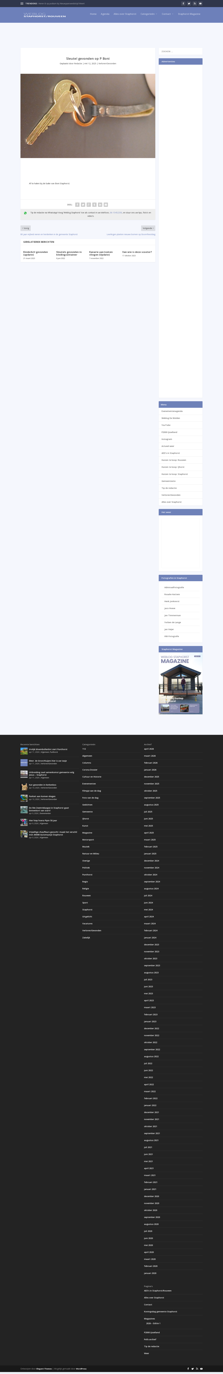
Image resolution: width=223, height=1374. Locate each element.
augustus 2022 (151, 1058)
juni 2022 (148, 1072)
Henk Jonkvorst (171, 603)
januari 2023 (150, 1023)
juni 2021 (148, 1156)
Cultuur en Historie (91, 778)
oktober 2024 (150, 876)
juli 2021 (148, 1149)
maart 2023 (150, 1009)
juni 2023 (148, 988)
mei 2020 (148, 1247)
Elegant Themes (44, 1370)
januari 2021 (150, 1191)
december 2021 (151, 1114)
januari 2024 (150, 939)
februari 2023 (150, 1016)
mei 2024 (148, 911)
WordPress (81, 1370)
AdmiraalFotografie (174, 589)
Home (93, 16)
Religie (85, 890)
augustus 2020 (151, 1226)
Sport (85, 904)
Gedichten (87, 806)
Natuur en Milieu (90, 855)
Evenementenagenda (172, 413)
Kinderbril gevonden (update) (35, 255)
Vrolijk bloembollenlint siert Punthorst (48, 751)
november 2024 (151, 869)
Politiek (86, 869)
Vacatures (87, 925)
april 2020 (149, 1254)
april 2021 (149, 1170)
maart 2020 (150, 1261)
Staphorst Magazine (189, 16)
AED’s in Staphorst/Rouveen (158, 1292)
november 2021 (151, 1121)
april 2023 (149, 1002)
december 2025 (151, 778)
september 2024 (152, 883)
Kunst (85, 827)
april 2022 (149, 1086)
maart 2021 (150, 1177)
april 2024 (149, 918)
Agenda (105, 16)
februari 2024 (150, 932)
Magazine (87, 834)
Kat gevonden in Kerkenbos (42, 786)
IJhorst (85, 820)
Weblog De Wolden (171, 420)
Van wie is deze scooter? (137, 254)
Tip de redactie (169, 490)
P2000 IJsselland (169, 434)
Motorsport (88, 841)
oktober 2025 (150, 792)
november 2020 (151, 1205)
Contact (166, 16)
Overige (86, 862)
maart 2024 (150, 925)
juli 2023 (148, 981)
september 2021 (152, 1135)
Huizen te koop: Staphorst (175, 476)
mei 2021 (148, 1163)
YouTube (166, 427)
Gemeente (87, 813)
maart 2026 (150, 757)
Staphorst (87, 911)
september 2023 (152, 967)
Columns (86, 764)
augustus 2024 (151, 890)
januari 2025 (150, 855)
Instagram (167, 441)
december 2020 (151, 1198)
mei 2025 (148, 827)
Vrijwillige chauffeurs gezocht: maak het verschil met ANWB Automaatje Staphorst (53, 835)
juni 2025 (148, 820)
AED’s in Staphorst (171, 455)
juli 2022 (148, 1065)
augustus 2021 (151, 1142)
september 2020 (152, 1219)
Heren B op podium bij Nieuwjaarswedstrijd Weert (61, 3)
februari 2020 (150, 1268)
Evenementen (45, 815)
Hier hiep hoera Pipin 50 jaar (43, 822)
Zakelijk (86, 939)
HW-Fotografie (171, 638)
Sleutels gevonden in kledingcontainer (69, 255)
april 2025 (149, 834)
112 (84, 750)
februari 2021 (150, 1184)
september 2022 (152, 1051)
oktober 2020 (150, 1212)
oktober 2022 (150, 1044)
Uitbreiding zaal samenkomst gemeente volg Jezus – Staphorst (51, 775)
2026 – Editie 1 (153, 1325)
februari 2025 (150, 848)
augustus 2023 (151, 974)
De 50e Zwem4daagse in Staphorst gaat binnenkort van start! (49, 811)
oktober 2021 (150, 1128)
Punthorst (54, 754)
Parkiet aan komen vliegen (42, 798)
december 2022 (151, 1030)
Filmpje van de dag (91, 792)
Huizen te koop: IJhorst (173, 469)
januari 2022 (150, 1107)
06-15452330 (116, 214)
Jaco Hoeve (169, 610)
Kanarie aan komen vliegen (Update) (101, 255)
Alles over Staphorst (125, 16)
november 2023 (151, 953)
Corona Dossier (89, 771)
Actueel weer (168, 448)
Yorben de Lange (172, 624)
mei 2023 (148, 995)
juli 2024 (148, 897)
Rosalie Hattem (172, 596)
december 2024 (151, 862)
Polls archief (150, 1341)
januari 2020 (150, 1275)
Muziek (85, 848)
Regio (85, 883)
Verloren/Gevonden (107, 65)
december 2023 (151, 946)
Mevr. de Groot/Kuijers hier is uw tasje (48, 762)
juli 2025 (148, 813)
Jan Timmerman (172, 617)
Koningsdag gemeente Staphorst (160, 1313)
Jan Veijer (169, 631)
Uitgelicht (87, 918)
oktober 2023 (150, 960)
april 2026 (149, 750)
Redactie (78, 65)
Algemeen (45, 754)
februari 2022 (150, 1100)
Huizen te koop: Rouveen (174, 462)
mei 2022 (148, 1079)
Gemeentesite (168, 483)
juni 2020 (148, 1240)
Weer (146, 1355)
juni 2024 (148, 904)
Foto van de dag (90, 799)
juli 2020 (148, 1233)
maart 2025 (150, 841)
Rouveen (86, 897)
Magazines (149, 1320)
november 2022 (151, 1037)
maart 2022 (150, 1093)
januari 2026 (150, 771)
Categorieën (148, 16)
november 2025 (151, 785)
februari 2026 (150, 764)
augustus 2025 (151, 806)
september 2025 (152, 799)
